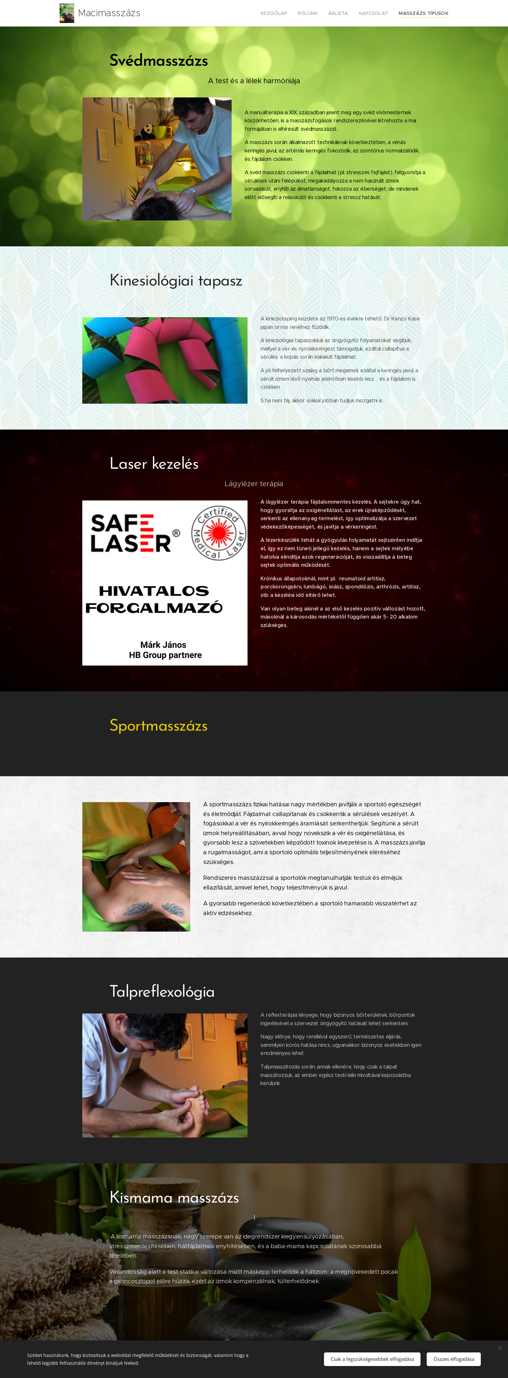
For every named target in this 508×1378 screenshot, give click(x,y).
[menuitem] (288, 13)
